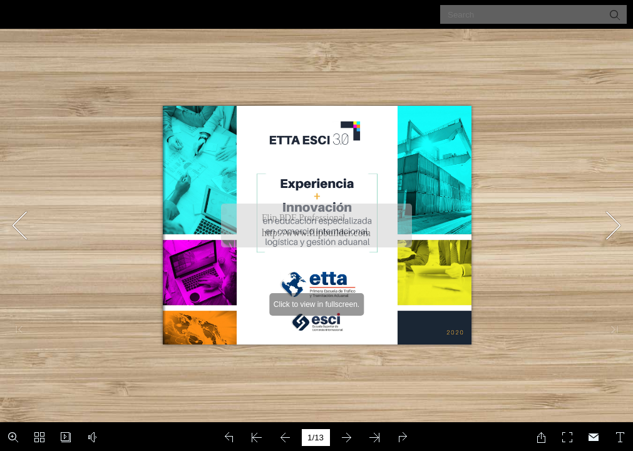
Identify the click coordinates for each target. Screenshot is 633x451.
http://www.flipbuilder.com (316, 232)
